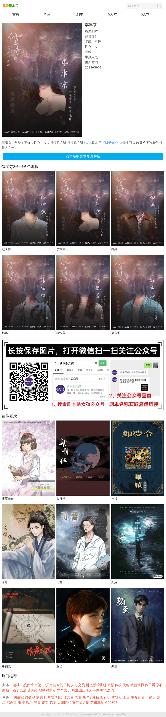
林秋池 (98, 697)
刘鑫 (59, 697)
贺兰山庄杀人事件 (86, 690)
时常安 (49, 697)
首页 (15, 14)
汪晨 (38, 703)
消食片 (136, 697)
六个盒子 (64, 690)
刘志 (40, 697)
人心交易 (78, 685)
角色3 (87, 697)
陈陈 (53, 703)
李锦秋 (117, 697)
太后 (127, 697)
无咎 (126, 685)
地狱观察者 (48, 690)
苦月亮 (32, 690)
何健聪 (30, 697)
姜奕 (45, 703)
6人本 (145, 14)
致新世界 (137, 685)
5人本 (112, 14)
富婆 (38, 685)
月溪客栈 (115, 685)
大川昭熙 (64, 703)
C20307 (111, 703)
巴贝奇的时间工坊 (57, 685)
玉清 (22, 703)
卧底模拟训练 (97, 685)
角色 (46, 14)
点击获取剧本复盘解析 (83, 156)
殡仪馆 (29, 685)
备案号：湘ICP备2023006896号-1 (110, 714)
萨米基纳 (97, 703)
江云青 (69, 697)
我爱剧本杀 (68, 714)
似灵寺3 (110, 142)
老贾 (78, 697)
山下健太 (149, 697)
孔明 (107, 697)
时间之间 (107, 690)
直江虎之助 (81, 703)
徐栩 (30, 703)
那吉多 (12, 703)
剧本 (79, 14)
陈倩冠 (19, 697)
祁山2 (18, 685)
